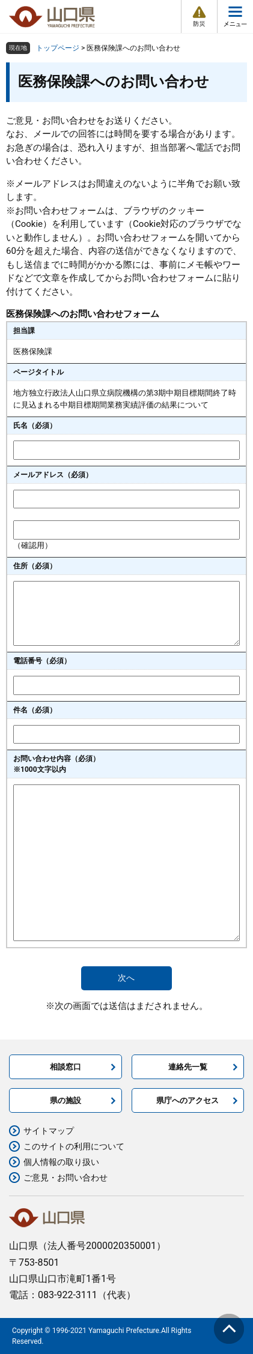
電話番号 (42, 661)
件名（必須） (34, 710)
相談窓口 (65, 1066)
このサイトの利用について (73, 1146)
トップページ (57, 48)
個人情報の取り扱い (61, 1162)
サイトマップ (48, 1131)
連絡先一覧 (187, 1066)
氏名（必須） (34, 425)
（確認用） (32, 545)
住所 (34, 566)
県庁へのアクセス (187, 1100)
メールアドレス (53, 475)
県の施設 (65, 1100)
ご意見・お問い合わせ (65, 1177)
